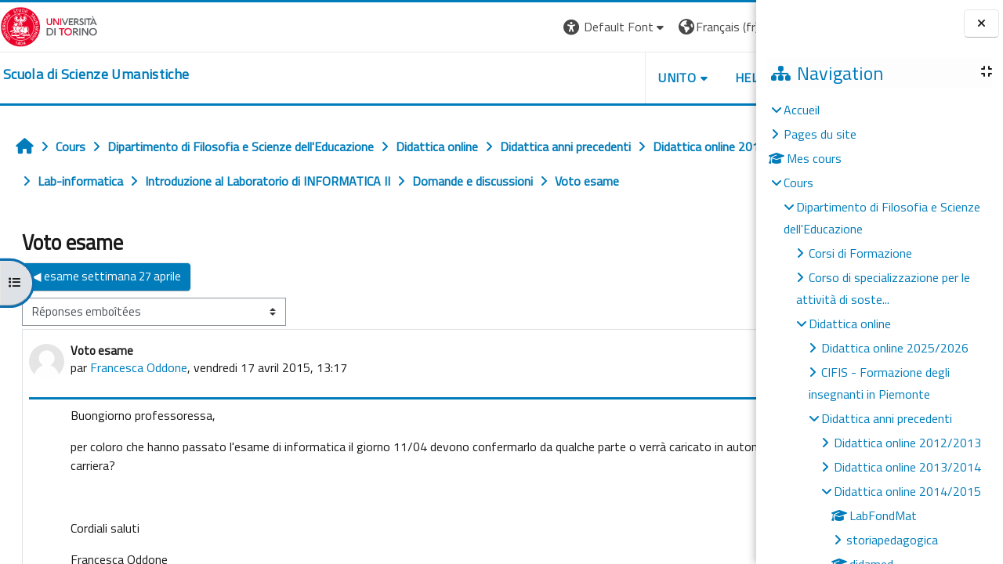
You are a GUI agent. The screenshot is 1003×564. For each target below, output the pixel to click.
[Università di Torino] (49, 25)
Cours (798, 182)
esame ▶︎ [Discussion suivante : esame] (716, 311)
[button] (510, 27)
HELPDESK (661, 77)
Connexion (717, 26)
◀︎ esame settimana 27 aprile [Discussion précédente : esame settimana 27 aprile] (106, 311)
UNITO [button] (573, 77)
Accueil (802, 109)
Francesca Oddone (138, 401)
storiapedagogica (892, 539)
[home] (96, 74)
